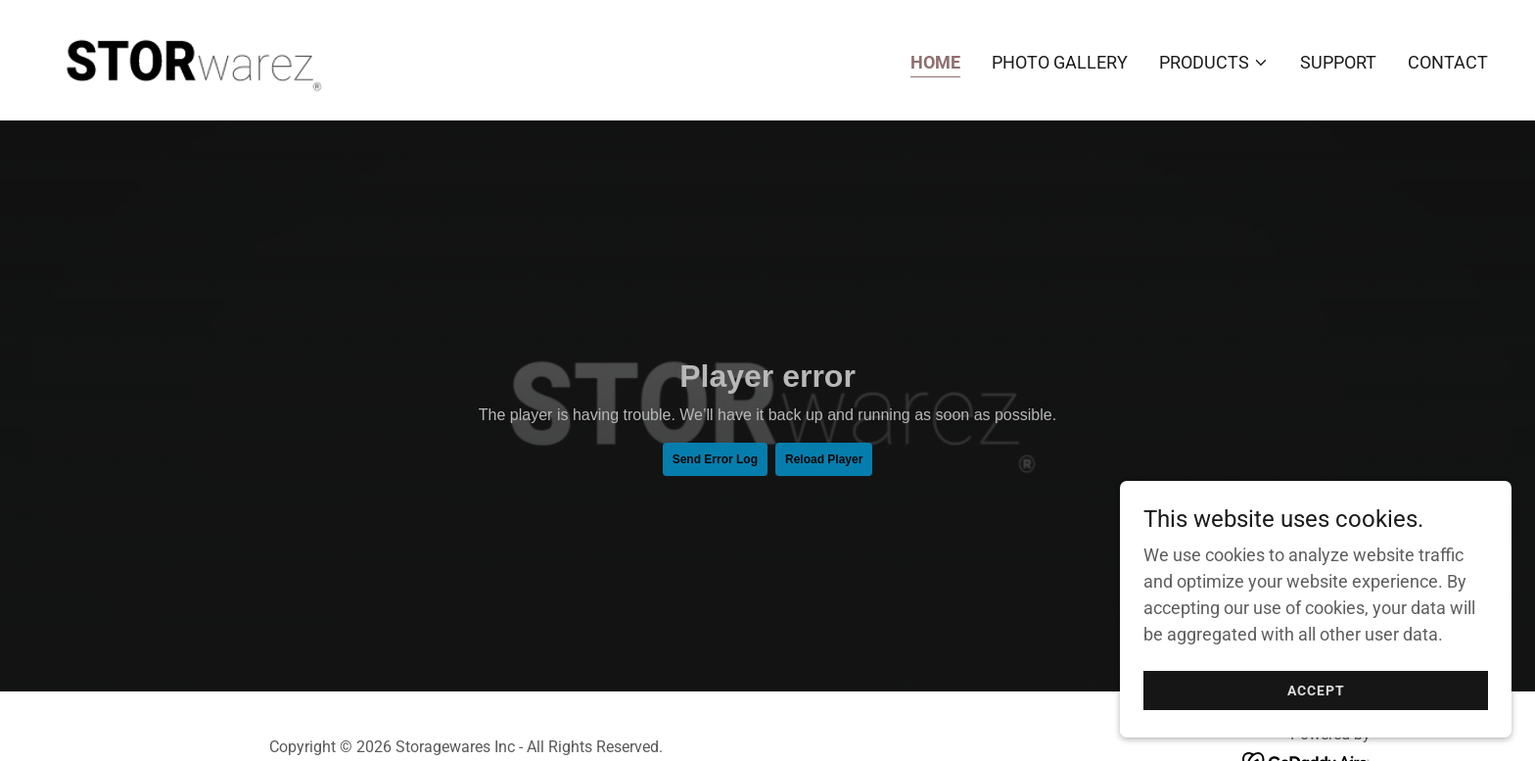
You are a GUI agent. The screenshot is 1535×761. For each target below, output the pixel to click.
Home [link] (935, 62)
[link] (190, 58)
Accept (1316, 690)
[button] (1214, 62)
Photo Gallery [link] (1060, 62)
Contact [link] (1448, 62)
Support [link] (1338, 62)
